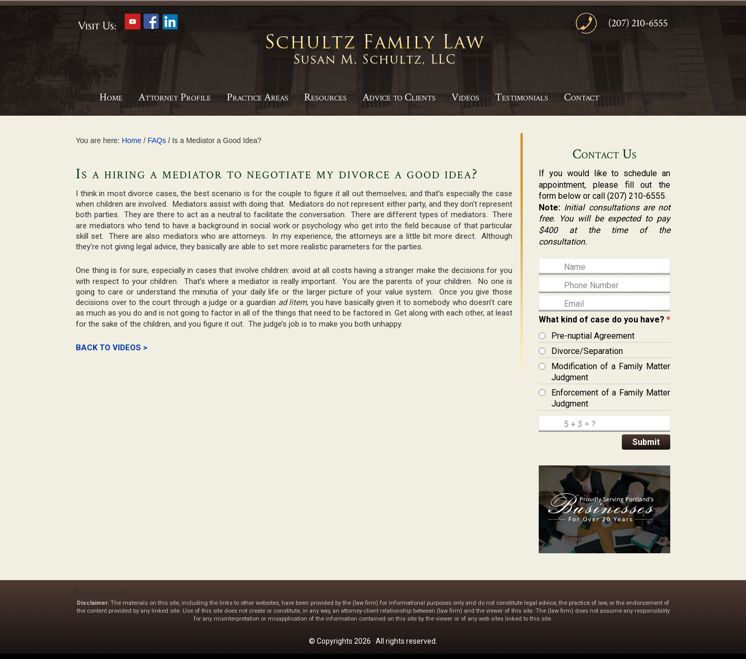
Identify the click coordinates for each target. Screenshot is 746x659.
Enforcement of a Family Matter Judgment (610, 398)
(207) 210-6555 (638, 23)
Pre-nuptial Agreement (592, 336)
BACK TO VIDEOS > (111, 347)
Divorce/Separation (587, 351)
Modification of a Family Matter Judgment (610, 372)
